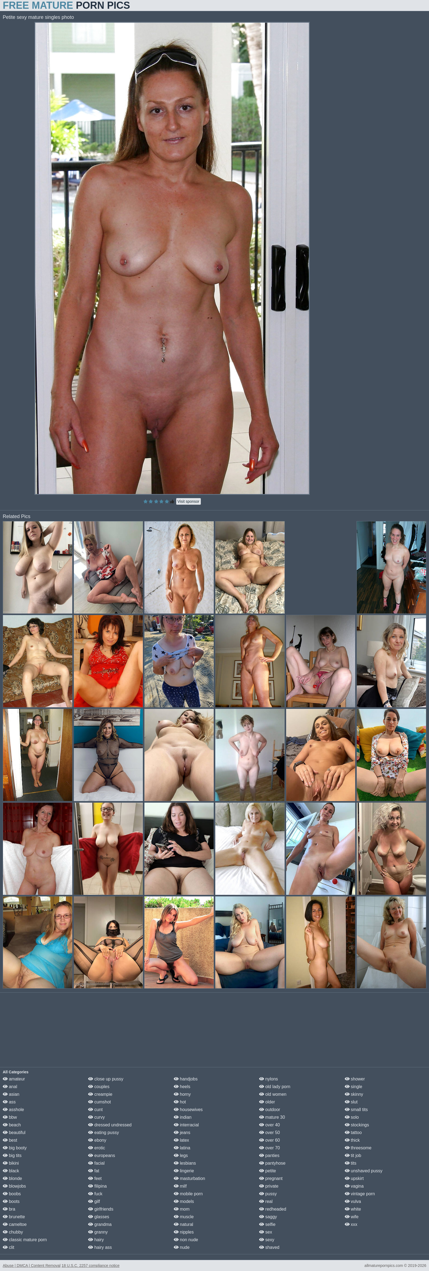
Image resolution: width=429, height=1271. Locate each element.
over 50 (269, 1132)
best (10, 1140)
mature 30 (272, 1117)
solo (352, 1117)
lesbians (185, 1163)
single (353, 1086)
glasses (98, 1216)
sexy (266, 1239)
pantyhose (272, 1163)
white (353, 1209)
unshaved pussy (363, 1170)
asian (11, 1094)
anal (10, 1086)
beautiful (14, 1132)
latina (182, 1148)
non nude (186, 1239)
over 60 (269, 1140)
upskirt (354, 1178)
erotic (96, 1148)
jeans (182, 1132)
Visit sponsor (188, 501)
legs (181, 1155)
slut (351, 1102)
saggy (268, 1216)
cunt (95, 1109)
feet (95, 1178)
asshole (13, 1109)
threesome (358, 1148)
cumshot (99, 1102)
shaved (269, 1247)
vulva (353, 1201)
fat (93, 1170)
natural (183, 1224)
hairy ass (100, 1247)
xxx (351, 1224)
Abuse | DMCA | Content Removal (31, 1265)
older (267, 1102)
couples (98, 1086)
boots (11, 1201)
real (266, 1201)
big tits (12, 1155)
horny (182, 1094)
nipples (184, 1232)
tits (350, 1163)
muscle (184, 1216)
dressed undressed (110, 1125)
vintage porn (360, 1193)
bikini (11, 1163)
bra (9, 1209)
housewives (188, 1109)
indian (183, 1117)
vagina (354, 1186)
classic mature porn (25, 1239)
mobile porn (188, 1193)
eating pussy (103, 1132)
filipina (97, 1186)
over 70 (269, 1148)
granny (98, 1232)
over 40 (269, 1125)
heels (182, 1086)
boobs (12, 1193)
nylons (268, 1079)
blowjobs (14, 1186)
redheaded (272, 1209)
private (268, 1186)
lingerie (184, 1170)
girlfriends (100, 1209)
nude (182, 1247)
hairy (96, 1239)
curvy (96, 1117)
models (184, 1201)
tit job (353, 1155)
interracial (186, 1125)
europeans (101, 1155)
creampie (100, 1094)
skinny (354, 1094)
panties (269, 1155)
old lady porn (274, 1086)
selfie (267, 1224)
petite (267, 1170)
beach (12, 1125)
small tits (356, 1109)
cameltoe (15, 1224)
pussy (268, 1193)
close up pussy (105, 1079)
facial (96, 1163)
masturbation (189, 1178)
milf (180, 1186)
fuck (95, 1193)
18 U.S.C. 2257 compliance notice (91, 1265)
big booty (15, 1148)
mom (182, 1209)
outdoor (269, 1109)
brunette (14, 1216)
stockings (357, 1125)
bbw (10, 1117)
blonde (12, 1178)
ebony (97, 1140)
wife (352, 1216)
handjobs (186, 1079)
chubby (13, 1232)
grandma (100, 1224)
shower (355, 1079)
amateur (14, 1079)
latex (181, 1140)
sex (265, 1232)
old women (272, 1094)
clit (8, 1247)
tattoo (353, 1132)
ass (9, 1102)
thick (352, 1140)
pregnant (271, 1178)
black (11, 1170)
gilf (94, 1201)
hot (180, 1102)
